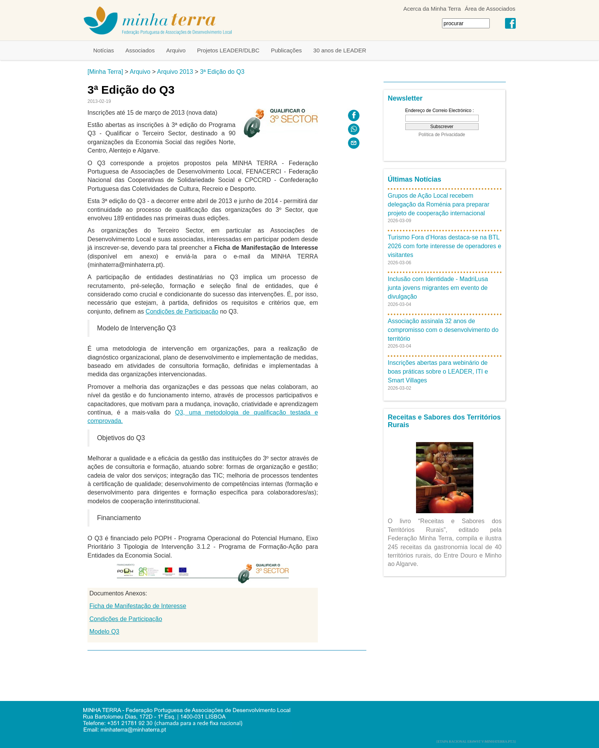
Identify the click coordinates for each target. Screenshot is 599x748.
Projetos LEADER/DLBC (228, 50)
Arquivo (176, 50)
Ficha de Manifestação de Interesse (137, 606)
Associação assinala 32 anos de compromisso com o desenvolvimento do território (443, 330)
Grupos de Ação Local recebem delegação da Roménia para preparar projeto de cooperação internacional (438, 204)
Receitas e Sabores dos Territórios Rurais (444, 421)
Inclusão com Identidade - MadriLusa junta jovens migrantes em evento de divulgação (438, 288)
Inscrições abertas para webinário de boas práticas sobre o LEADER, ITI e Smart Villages (438, 371)
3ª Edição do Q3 (222, 71)
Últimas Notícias (414, 179)
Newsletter (405, 98)
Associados (140, 50)
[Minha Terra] (105, 71)
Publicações (286, 50)
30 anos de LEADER (339, 50)
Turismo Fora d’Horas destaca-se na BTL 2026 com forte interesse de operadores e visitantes (444, 246)
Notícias (103, 50)
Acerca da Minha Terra (432, 8)
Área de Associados (490, 8)
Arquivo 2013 (175, 71)
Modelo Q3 (104, 631)
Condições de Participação (182, 311)
